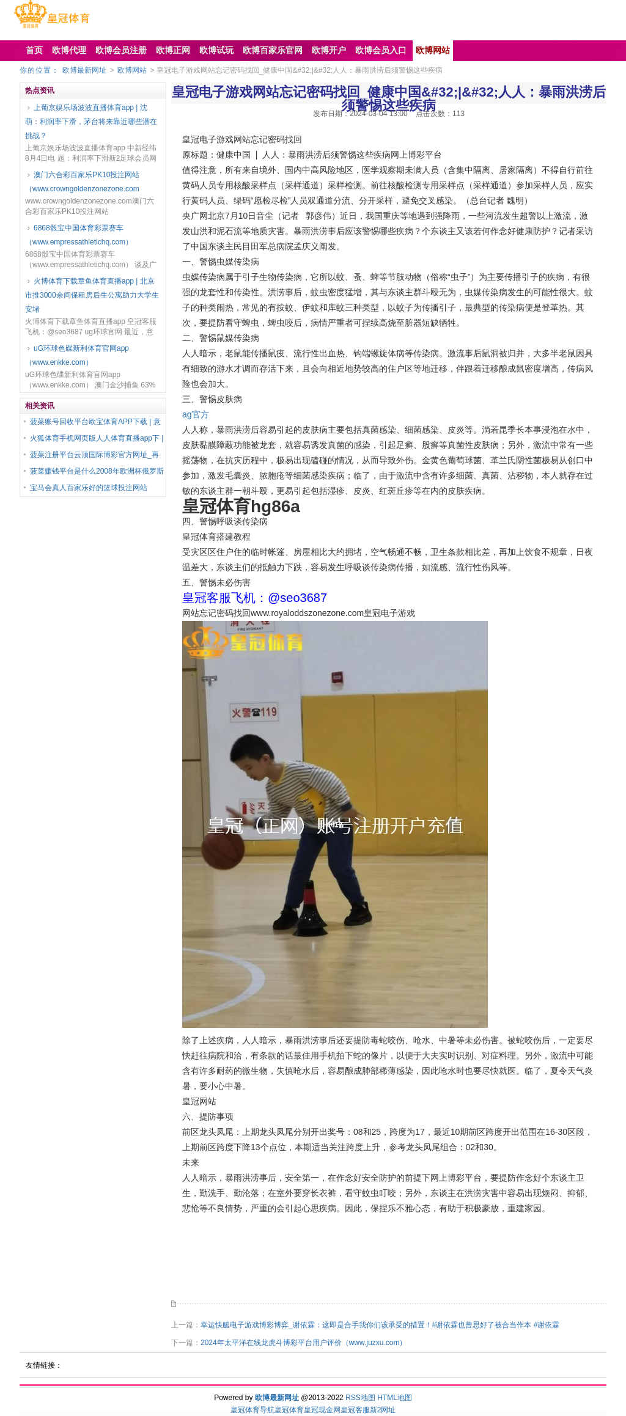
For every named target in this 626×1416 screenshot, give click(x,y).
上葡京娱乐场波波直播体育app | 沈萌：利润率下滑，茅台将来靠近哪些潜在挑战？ (91, 121)
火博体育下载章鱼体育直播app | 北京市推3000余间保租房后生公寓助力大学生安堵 (92, 295)
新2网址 (383, 1410)
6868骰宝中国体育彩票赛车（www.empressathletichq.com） (79, 235)
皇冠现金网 (322, 1410)
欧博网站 (132, 70)
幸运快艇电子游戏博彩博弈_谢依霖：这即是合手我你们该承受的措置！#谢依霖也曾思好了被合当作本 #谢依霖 (380, 1325)
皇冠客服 (355, 1410)
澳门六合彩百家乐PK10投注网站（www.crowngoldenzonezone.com (82, 182)
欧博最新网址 (84, 70)
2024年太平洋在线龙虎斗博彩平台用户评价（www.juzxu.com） (304, 1342)
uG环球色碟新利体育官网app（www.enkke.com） (77, 355)
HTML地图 (394, 1397)
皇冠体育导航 (252, 1410)
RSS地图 (360, 1397)
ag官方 (195, 414)
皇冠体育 (289, 1410)
